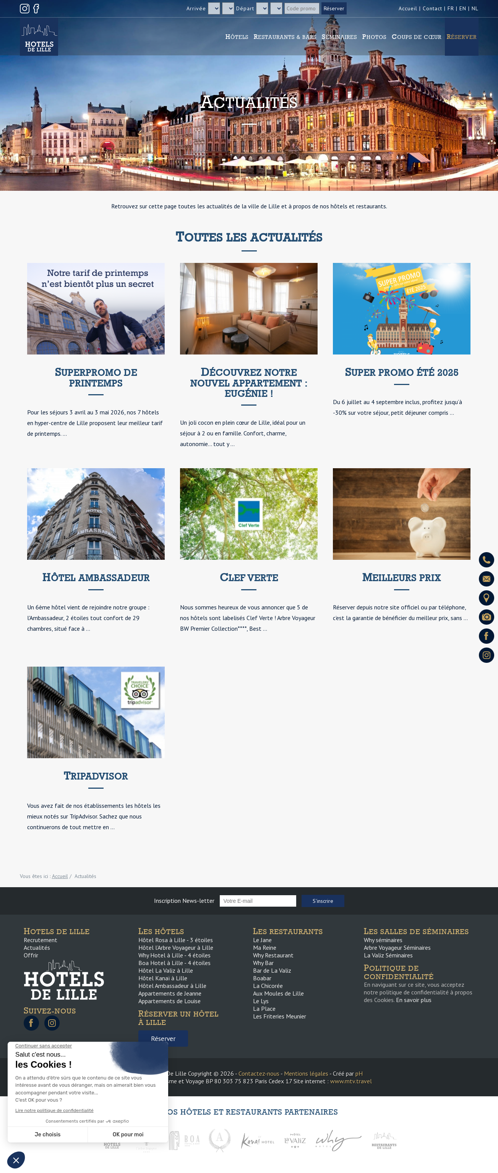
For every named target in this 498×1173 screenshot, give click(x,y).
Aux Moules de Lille (278, 993)
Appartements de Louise (169, 1001)
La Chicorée (268, 985)
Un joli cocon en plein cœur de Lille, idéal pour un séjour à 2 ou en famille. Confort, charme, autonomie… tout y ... (242, 433)
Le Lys (261, 1001)
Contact (432, 8)
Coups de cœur (416, 36)
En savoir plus (413, 1000)
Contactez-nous (258, 1073)
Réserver (462, 36)
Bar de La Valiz (272, 970)
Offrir (31, 955)
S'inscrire (323, 900)
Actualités (37, 947)
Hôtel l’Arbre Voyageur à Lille (175, 947)
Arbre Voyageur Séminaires (397, 947)
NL (475, 8)
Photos (374, 36)
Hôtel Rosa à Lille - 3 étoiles (175, 940)
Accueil (408, 8)
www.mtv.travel (351, 1081)
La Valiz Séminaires (388, 955)
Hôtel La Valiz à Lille (165, 970)
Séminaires (339, 36)
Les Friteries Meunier (279, 1016)
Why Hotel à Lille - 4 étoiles (174, 955)
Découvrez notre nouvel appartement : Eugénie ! (249, 383)
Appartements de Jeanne (169, 993)
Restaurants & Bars (285, 36)
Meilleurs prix (401, 578)
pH (359, 1073)
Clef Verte (249, 578)
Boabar (262, 978)
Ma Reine (264, 947)
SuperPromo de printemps (96, 377)
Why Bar (263, 963)
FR (451, 8)
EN (462, 8)
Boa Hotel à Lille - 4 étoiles (174, 963)
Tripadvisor (96, 776)
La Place (264, 1008)
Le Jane (262, 940)
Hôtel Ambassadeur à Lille (172, 985)
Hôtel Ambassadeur (96, 578)
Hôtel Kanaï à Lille (162, 978)
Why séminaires (383, 940)
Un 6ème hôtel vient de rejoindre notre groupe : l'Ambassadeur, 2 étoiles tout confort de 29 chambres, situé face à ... (88, 617)
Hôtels (236, 36)
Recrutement (40, 940)
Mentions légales (306, 1073)
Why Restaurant (273, 955)
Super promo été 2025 (402, 372)
